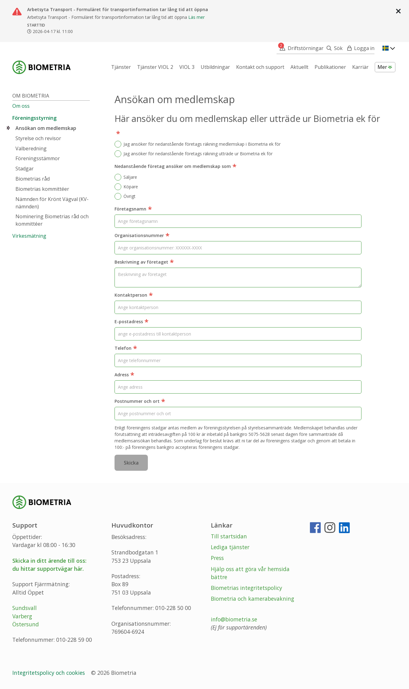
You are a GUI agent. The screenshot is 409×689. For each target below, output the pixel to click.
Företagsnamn (133, 209)
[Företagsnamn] (238, 221)
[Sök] (333, 48)
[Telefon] (238, 360)
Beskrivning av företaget (144, 262)
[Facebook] (315, 530)
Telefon (126, 348)
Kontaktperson (134, 295)
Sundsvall (24, 608)
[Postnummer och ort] (238, 413)
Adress (124, 375)
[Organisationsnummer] (238, 247)
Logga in (364, 48)
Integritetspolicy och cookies (49, 672)
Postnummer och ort (140, 401)
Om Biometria (30, 95)
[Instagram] (329, 530)
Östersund (25, 624)
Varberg (22, 616)
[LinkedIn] (344, 530)
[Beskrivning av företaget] (238, 277)
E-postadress (131, 322)
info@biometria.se (234, 619)
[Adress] (238, 387)
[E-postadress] (238, 333)
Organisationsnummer (142, 236)
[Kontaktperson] (238, 307)
